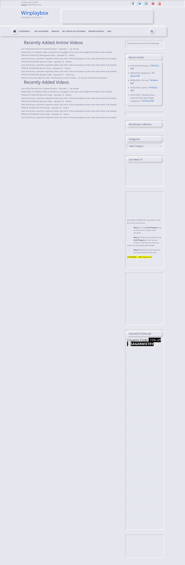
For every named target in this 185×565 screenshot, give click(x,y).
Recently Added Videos (46, 82)
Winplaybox (34, 12)
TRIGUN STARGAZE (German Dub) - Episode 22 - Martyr (46, 61)
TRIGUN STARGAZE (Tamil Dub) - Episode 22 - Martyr (45, 114)
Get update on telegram (73, 31)
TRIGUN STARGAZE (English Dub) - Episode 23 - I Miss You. (47, 74)
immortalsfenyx (96, 31)
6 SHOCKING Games (34, 5)
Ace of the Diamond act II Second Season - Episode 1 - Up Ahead (50, 49)
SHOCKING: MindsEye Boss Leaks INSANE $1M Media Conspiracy (142, 98)
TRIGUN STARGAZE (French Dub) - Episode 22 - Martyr (46, 68)
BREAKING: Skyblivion (140, 73)
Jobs (109, 31)
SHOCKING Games (138, 87)
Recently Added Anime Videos (53, 42)
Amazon (55, 31)
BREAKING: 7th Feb (139, 80)
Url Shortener (41, 31)
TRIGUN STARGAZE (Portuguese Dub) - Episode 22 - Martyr (48, 55)
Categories (24, 31)
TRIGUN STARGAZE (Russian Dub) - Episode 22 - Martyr (46, 101)
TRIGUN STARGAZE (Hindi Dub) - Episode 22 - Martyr (45, 107)
